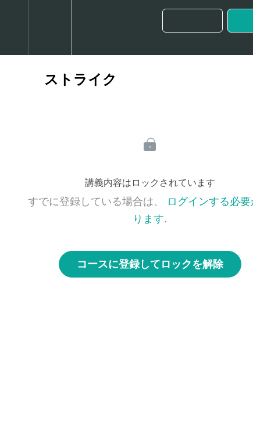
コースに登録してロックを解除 (150, 264)
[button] (14, 27)
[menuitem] (50, 27)
